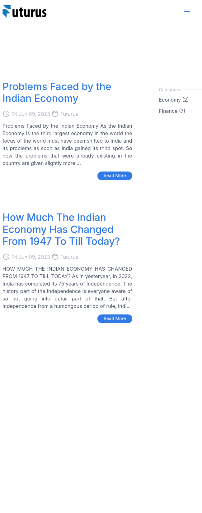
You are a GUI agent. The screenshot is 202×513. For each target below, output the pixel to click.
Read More (115, 175)
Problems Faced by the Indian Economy (56, 92)
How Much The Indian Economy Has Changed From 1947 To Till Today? (61, 229)
